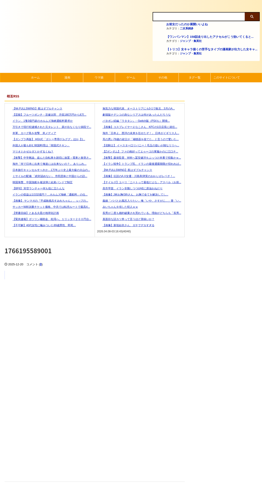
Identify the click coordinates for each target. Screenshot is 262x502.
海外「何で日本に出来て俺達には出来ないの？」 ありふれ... (46, 163)
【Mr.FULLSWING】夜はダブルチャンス (34, 108)
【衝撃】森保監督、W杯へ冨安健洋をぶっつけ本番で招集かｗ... (139, 157)
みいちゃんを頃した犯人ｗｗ (117, 206)
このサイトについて (226, 77)
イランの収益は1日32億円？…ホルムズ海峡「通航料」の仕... (47, 194)
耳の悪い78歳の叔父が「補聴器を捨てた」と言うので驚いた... (138, 139)
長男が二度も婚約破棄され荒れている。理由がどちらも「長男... (139, 213)
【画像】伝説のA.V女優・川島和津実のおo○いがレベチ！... (136, 176)
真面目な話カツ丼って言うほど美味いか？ (125, 219)
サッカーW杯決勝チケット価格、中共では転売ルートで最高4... (48, 206)
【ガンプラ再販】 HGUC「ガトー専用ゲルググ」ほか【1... (46, 139)
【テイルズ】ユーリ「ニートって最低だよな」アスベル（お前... (139, 182)
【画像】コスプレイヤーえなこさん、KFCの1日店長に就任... (137, 127)
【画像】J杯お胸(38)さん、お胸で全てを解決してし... (132, 194)
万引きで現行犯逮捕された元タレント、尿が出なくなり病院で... (49, 127)
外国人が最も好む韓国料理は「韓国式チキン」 (38, 145)
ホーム (35, 77)
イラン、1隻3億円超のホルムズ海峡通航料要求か (40, 120)
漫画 (67, 77)
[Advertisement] (95, 433)
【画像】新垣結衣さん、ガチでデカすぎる (125, 225)
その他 (162, 77)
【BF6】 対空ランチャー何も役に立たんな (36, 188)
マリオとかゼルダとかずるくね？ (30, 151)
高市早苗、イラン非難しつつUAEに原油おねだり (130, 188)
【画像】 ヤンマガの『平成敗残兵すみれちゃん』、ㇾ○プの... (47, 200)
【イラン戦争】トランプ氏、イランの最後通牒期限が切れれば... (139, 163)
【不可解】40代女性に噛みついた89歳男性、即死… (41, 225)
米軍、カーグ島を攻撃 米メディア (31, 133)
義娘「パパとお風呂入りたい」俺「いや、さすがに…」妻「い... (139, 200)
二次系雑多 (187, 28)
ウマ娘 (99, 77)
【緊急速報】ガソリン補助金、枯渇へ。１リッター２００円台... (49, 219)
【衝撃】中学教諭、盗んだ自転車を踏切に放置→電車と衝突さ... (49, 157)
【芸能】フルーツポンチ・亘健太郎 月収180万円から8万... (46, 114)
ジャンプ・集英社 (191, 41)
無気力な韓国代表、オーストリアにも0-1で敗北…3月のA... (136, 108)
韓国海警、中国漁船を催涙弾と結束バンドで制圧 (40, 182)
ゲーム (130, 77)
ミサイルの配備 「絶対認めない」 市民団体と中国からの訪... (47, 176)
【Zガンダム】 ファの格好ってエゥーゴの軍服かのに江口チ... (137, 151)
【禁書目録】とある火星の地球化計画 (33, 213)
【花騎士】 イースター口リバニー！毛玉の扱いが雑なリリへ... (138, 145)
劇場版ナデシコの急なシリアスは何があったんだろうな (134, 114)
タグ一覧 (195, 77)
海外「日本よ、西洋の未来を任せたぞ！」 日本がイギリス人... (138, 133)
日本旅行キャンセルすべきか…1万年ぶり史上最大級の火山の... (48, 170)
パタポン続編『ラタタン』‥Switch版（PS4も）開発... (133, 120)
